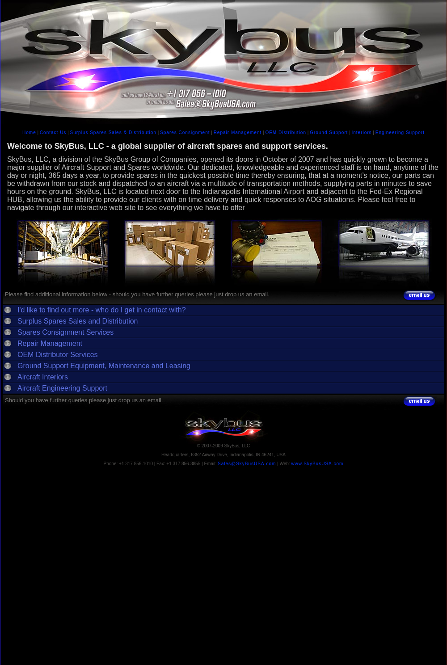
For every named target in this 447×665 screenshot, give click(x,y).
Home (29, 132)
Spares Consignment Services (65, 332)
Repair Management (238, 132)
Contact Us (53, 132)
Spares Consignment (185, 132)
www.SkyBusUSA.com (317, 463)
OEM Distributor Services (57, 354)
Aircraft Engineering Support (62, 388)
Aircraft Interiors (42, 377)
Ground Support (329, 132)
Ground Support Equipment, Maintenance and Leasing (103, 366)
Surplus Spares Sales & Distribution (113, 132)
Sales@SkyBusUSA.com (247, 463)
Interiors (361, 132)
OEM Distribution (285, 132)
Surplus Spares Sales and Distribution (77, 321)
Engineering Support (400, 132)
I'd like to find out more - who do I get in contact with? (101, 310)
